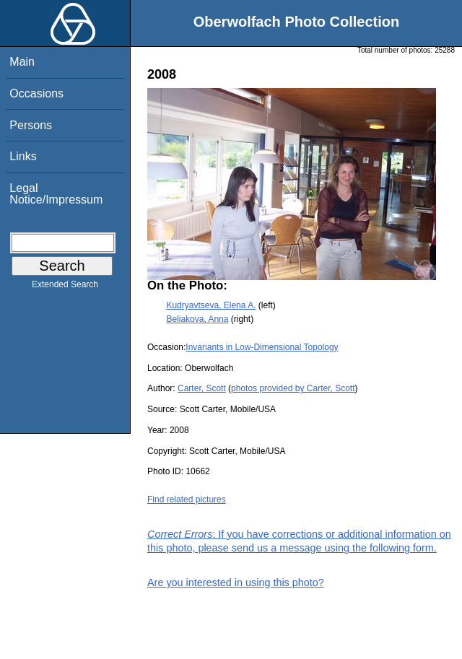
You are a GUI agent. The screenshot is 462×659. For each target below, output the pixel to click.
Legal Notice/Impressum (56, 194)
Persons (30, 125)
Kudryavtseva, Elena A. (211, 305)
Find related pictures (186, 499)
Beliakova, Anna (197, 319)
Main (22, 62)
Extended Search (65, 287)
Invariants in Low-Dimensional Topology (262, 347)
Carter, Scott (202, 388)
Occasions (36, 93)
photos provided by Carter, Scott (292, 388)
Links (22, 156)
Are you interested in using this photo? (235, 582)
